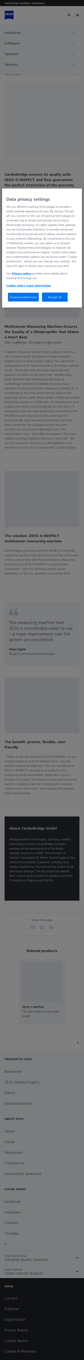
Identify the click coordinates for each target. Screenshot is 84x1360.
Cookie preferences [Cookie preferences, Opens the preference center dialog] (23, 297)
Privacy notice (21, 273)
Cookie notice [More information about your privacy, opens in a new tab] (15, 285)
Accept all (55, 297)
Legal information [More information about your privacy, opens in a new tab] (38, 285)
